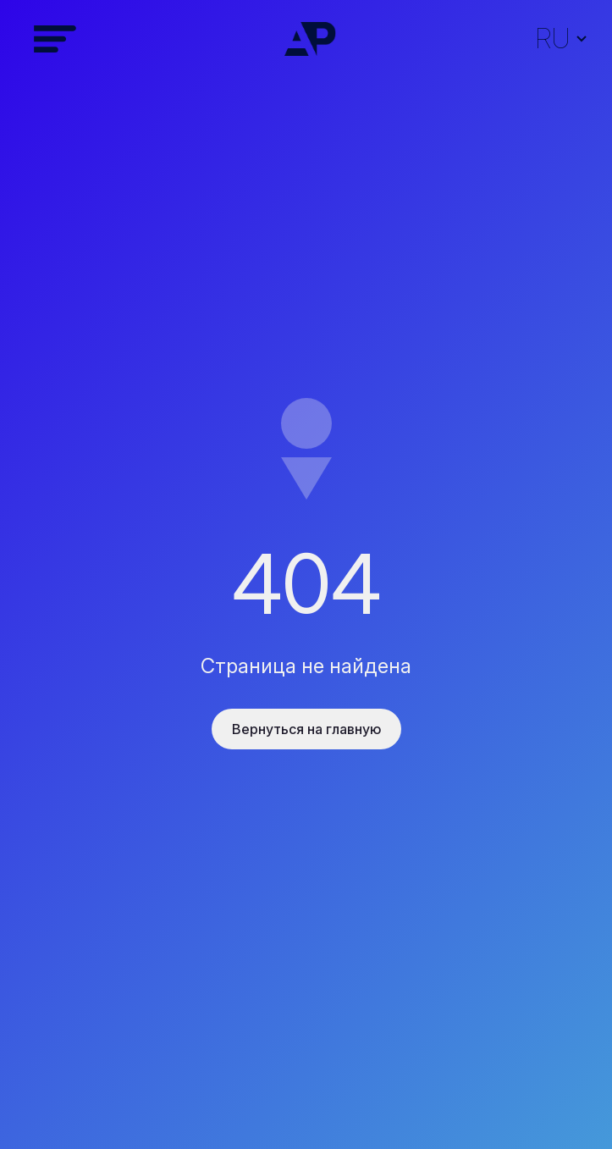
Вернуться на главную (306, 729)
